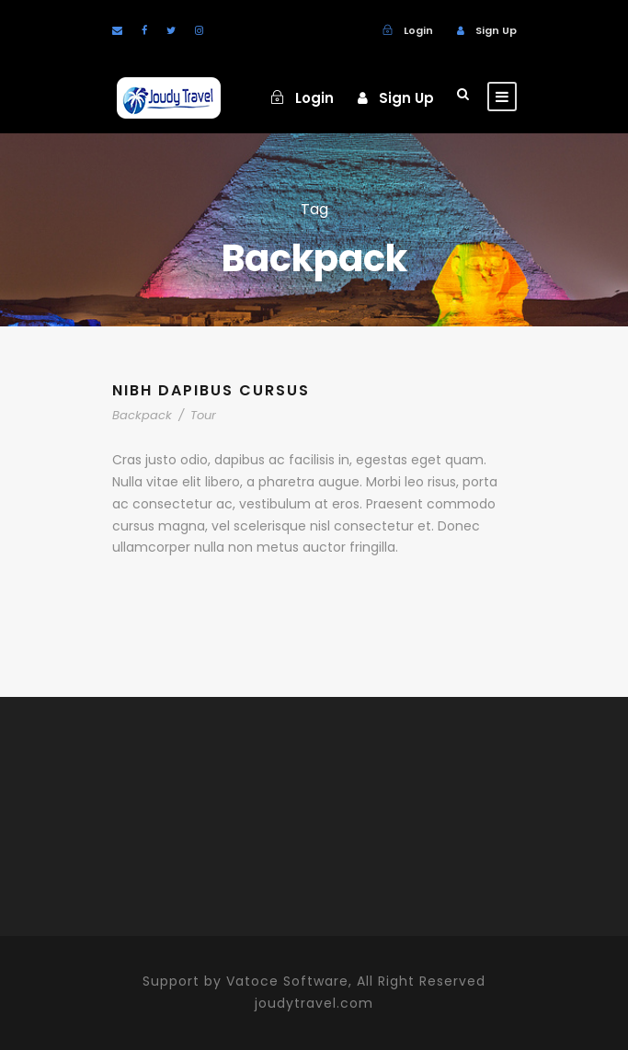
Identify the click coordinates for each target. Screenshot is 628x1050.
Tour (203, 415)
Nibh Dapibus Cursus (211, 390)
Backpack (142, 415)
